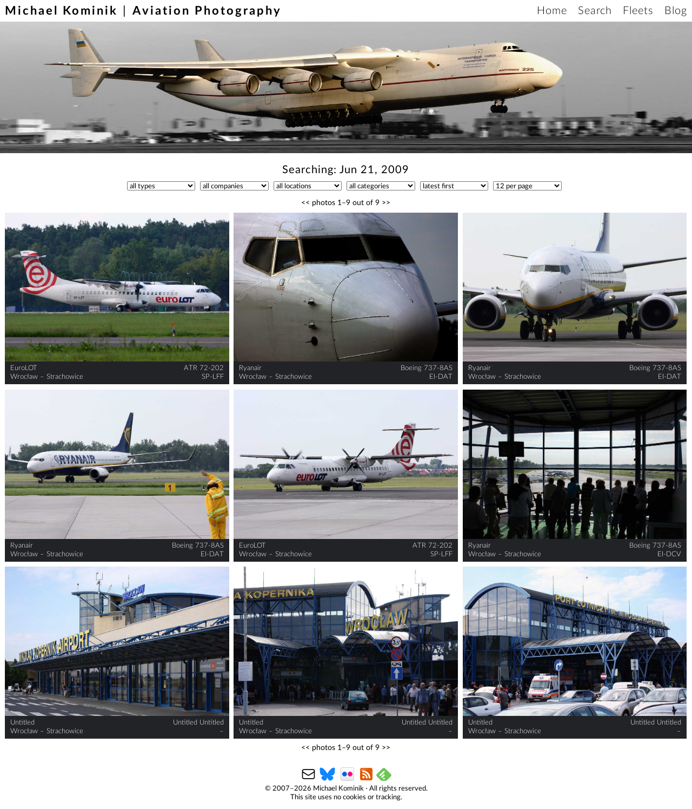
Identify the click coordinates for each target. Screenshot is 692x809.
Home (552, 10)
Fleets (638, 10)
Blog (675, 10)
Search (595, 10)
